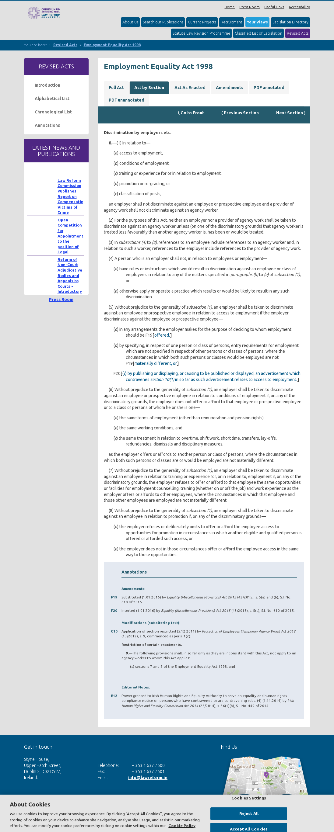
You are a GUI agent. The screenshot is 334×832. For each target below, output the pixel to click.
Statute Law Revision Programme (201, 33)
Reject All (248, 813)
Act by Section (149, 87)
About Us (130, 22)
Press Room (249, 7)
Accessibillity (299, 7)
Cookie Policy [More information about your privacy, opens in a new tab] (181, 825)
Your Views (257, 22)
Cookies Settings (248, 798)
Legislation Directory (290, 22)
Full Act (116, 87)
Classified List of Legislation (258, 33)
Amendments (229, 87)
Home (229, 7)
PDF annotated (269, 87)
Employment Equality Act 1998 (112, 45)
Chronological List (53, 111)
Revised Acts (297, 33)
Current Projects (202, 22)
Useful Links (274, 7)
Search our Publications (163, 22)
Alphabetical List (52, 98)
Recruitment (231, 22)
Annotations (47, 125)
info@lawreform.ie (147, 777)
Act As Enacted (190, 87)
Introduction (47, 85)
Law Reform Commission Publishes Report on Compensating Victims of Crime (72, 196)
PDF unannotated (126, 100)
